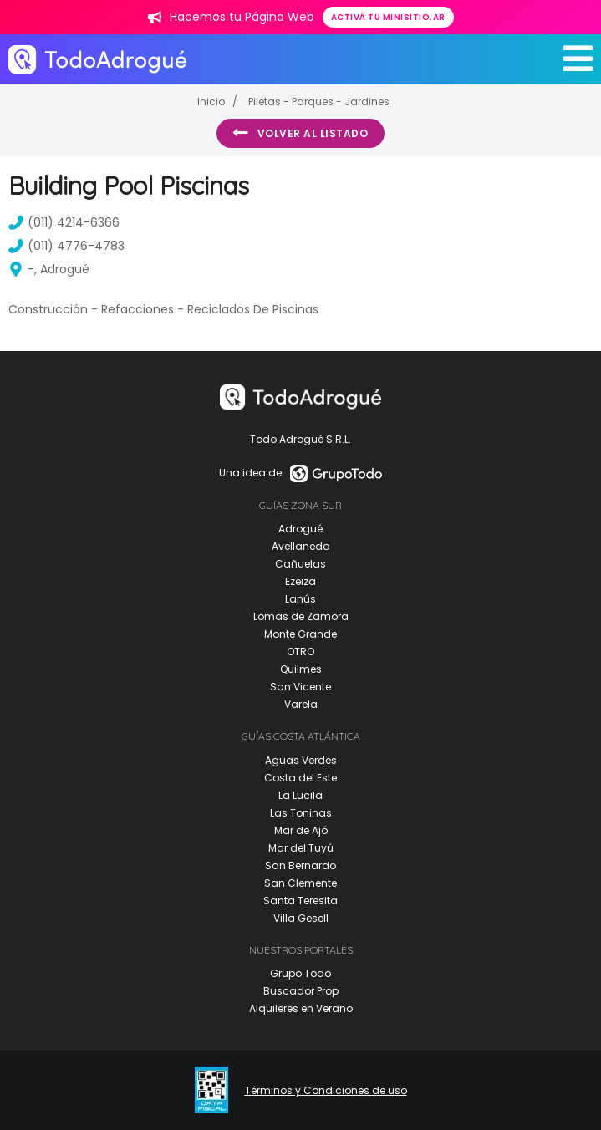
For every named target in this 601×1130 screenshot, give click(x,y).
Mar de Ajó (301, 830)
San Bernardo (300, 865)
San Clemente (300, 883)
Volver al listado (300, 133)
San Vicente (300, 687)
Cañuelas (300, 564)
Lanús (300, 599)
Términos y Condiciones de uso (326, 1090)
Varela (301, 704)
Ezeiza (300, 581)
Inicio (211, 101)
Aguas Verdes (301, 760)
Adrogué (300, 529)
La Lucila (300, 795)
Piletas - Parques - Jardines (319, 101)
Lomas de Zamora (301, 616)
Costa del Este (300, 778)
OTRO (300, 651)
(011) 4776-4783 (66, 245)
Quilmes (301, 669)
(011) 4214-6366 (64, 222)
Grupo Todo (300, 973)
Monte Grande (300, 634)
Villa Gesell (301, 918)
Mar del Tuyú (301, 848)
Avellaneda (301, 546)
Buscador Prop (301, 991)
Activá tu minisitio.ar (388, 17)
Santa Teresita (300, 900)
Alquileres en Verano (301, 1008)
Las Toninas (301, 813)
